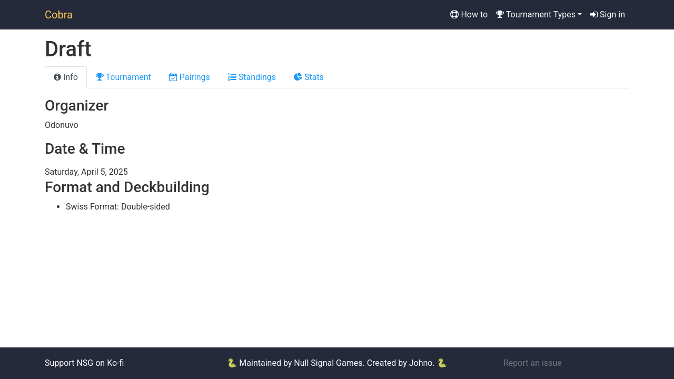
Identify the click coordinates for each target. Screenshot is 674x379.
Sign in (607, 14)
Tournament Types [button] (536, 14)
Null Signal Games (328, 363)
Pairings (189, 77)
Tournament (123, 77)
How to (469, 14)
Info (66, 77)
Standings (252, 77)
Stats (309, 77)
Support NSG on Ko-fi (84, 363)
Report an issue (532, 363)
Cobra (59, 14)
